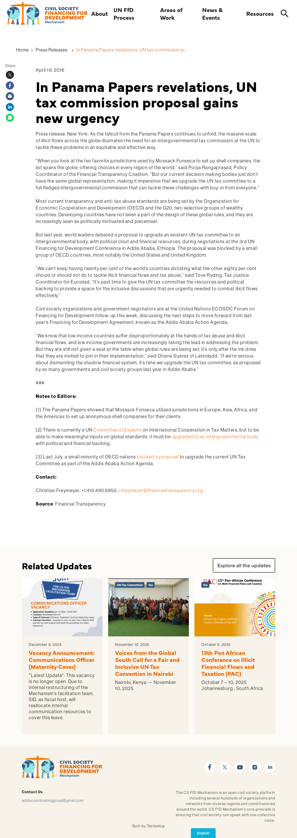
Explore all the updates (244, 565)
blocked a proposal (158, 456)
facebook (209, 764)
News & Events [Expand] (212, 13)
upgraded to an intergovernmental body (215, 436)
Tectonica (156, 826)
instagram (255, 764)
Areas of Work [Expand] (171, 13)
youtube (240, 764)
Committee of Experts (117, 429)
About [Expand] (99, 13)
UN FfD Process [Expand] (123, 13)
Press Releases (52, 49)
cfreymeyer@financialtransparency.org (161, 490)
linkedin (270, 764)
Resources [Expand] (260, 13)
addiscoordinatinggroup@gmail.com (53, 800)
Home (22, 49)
